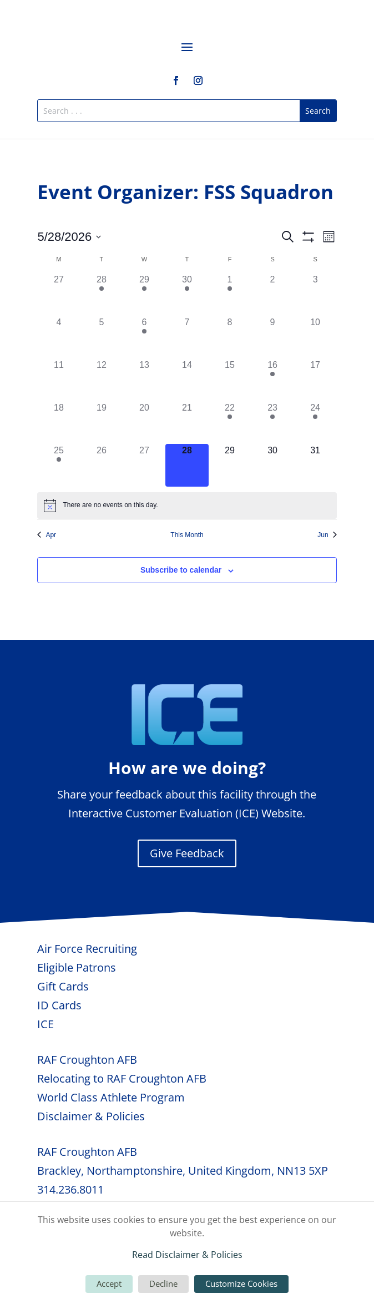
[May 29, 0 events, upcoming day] (230, 465)
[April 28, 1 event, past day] (101, 294)
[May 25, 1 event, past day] (58, 465)
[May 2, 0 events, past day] (272, 294)
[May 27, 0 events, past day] (144, 465)
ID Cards (59, 1005)
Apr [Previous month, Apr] (46, 535)
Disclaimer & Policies (91, 1116)
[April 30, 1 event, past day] (186, 294)
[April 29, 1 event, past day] (144, 294)
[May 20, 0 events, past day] (144, 422)
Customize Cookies (241, 1283)
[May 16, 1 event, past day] (272, 379)
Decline (163, 1283)
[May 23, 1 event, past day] (272, 422)
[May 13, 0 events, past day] (144, 379)
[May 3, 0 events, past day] (315, 294)
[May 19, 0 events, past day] (101, 422)
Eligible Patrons (76, 967)
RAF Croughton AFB (87, 1059)
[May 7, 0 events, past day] (186, 337)
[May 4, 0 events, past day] (58, 337)
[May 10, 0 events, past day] (315, 337)
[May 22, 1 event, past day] (230, 422)
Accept (109, 1283)
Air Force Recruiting (87, 948)
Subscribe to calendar (180, 569)
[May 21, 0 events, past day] (186, 422)
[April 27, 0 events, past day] (58, 294)
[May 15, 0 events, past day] (230, 379)
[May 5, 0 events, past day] (101, 337)
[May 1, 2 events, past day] (230, 294)
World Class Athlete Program (111, 1097)
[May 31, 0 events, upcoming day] (315, 465)
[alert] (186, 505)
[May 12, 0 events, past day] (101, 379)
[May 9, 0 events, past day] (272, 337)
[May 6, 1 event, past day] (144, 337)
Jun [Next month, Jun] (326, 535)
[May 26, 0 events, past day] (101, 465)
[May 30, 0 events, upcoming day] (272, 465)
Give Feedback (187, 853)
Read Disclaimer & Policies (187, 1255)
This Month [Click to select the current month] (186, 535)
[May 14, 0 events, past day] (186, 379)
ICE (45, 1024)
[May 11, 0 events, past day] (58, 379)
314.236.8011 (70, 1189)
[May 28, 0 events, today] (186, 465)
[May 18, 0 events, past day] (58, 422)
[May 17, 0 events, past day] (315, 379)
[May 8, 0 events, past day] (230, 337)
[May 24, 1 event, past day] (315, 422)
